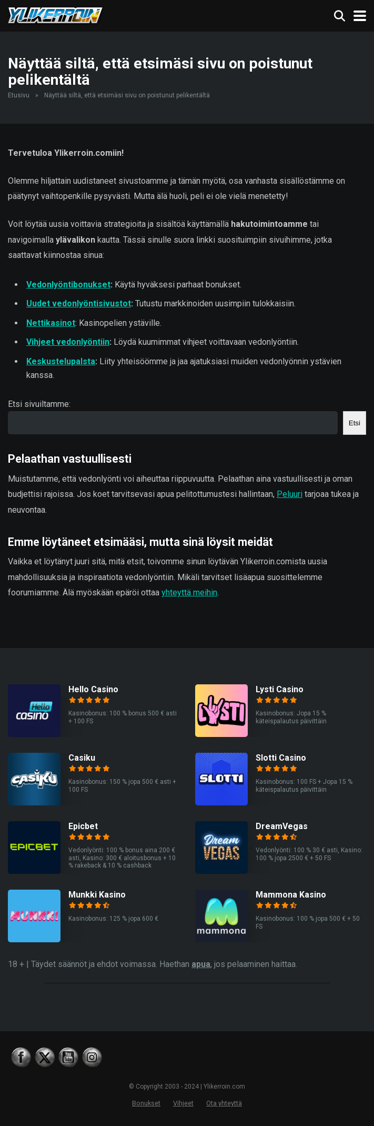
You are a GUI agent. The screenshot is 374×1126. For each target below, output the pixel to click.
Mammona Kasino (291, 895)
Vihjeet (183, 1103)
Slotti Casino (281, 758)
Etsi (354, 423)
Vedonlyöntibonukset (68, 285)
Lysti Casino (280, 689)
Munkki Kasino (97, 895)
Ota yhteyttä (224, 1103)
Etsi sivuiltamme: (39, 404)
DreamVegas (282, 826)
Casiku (81, 758)
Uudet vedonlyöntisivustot (78, 303)
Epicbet (83, 826)
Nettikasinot (50, 323)
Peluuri (289, 494)
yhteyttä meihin (189, 592)
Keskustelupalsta (60, 361)
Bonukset (146, 1103)
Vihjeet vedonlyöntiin (67, 342)
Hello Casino (93, 689)
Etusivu (18, 95)
